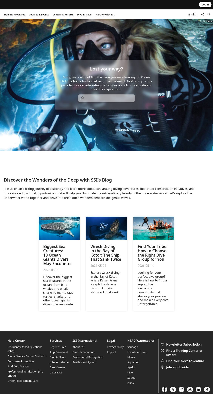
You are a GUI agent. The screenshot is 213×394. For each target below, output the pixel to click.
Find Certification (18, 366)
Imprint (111, 352)
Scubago (132, 347)
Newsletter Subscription (182, 344)
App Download (59, 352)
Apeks (131, 367)
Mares (131, 357)
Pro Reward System (84, 362)
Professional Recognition (87, 357)
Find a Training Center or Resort (182, 353)
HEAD (130, 382)
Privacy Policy (115, 347)
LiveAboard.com (137, 352)
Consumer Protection (21, 361)
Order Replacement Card (23, 381)
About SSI (78, 347)
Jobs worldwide (175, 367)
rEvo (130, 372)
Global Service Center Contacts (26, 356)
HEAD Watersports (141, 341)
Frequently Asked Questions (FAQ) (25, 349)
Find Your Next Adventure (183, 361)
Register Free (58, 347)
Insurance (56, 372)
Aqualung (133, 362)
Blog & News (57, 357)
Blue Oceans (57, 367)
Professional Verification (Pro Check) (25, 373)
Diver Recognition (83, 352)
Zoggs (131, 377)
